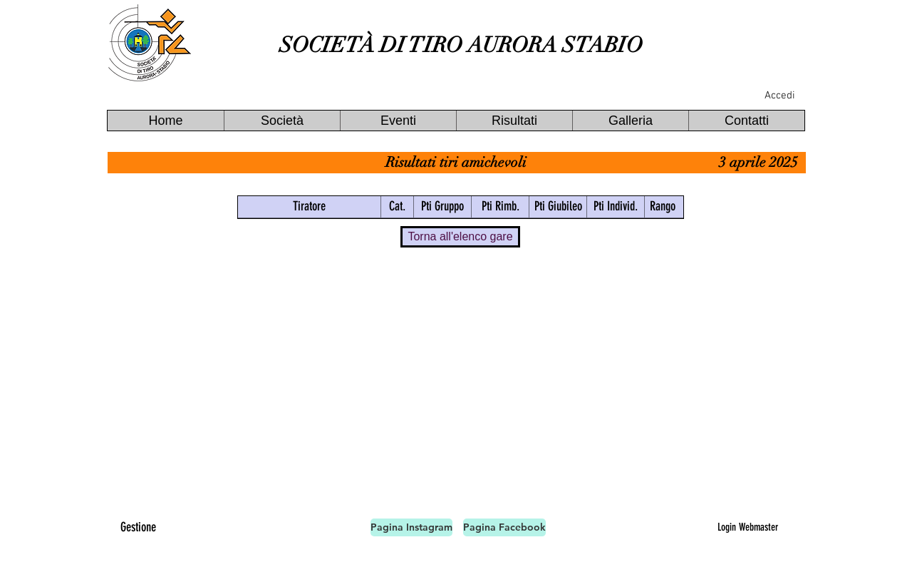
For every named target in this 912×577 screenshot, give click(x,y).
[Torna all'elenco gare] (460, 236)
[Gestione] (138, 527)
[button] (282, 121)
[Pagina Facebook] (504, 527)
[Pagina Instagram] (411, 527)
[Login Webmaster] (747, 527)
